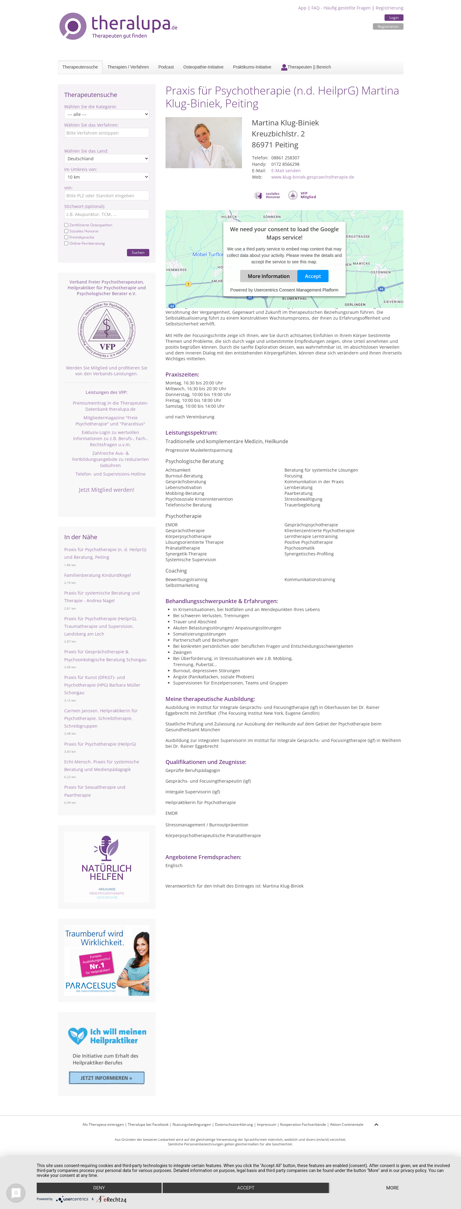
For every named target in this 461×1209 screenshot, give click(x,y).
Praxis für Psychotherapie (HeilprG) (100, 744)
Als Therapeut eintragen (103, 1124)
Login (394, 17)
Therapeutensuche (80, 67)
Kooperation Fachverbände (303, 1124)
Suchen (138, 252)
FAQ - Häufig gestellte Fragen (341, 8)
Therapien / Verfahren (128, 67)
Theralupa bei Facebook (148, 1124)
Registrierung (389, 8)
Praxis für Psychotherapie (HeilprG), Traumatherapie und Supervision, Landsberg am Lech (100, 626)
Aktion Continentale (346, 1124)
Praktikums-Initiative (252, 67)
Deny (99, 1188)
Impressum (266, 1124)
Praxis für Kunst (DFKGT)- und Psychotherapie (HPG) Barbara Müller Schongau (102, 684)
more (392, 1188)
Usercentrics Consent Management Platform (296, 289)
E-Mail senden (286, 170)
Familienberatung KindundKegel (97, 575)
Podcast (166, 67)
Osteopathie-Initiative (203, 67)
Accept (313, 276)
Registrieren (388, 26)
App (302, 8)
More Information (269, 276)
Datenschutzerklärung (234, 1124)
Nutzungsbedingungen (192, 1124)
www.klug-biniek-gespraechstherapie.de (312, 177)
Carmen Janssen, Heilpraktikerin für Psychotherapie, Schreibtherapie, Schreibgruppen (101, 718)
